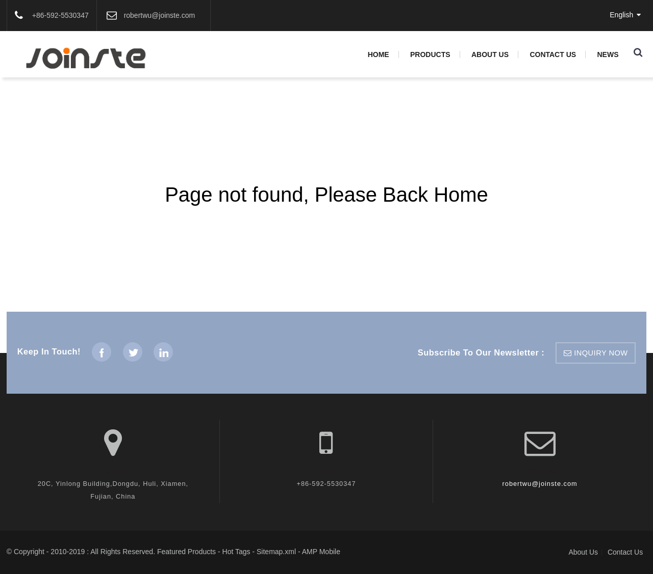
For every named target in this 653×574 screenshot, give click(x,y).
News (607, 54)
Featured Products (186, 552)
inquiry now (600, 353)
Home (378, 54)
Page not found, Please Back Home (326, 194)
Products (430, 54)
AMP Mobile (321, 552)
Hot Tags (236, 552)
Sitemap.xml (276, 552)
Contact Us (553, 54)
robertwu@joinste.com (540, 483)
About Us (490, 54)
